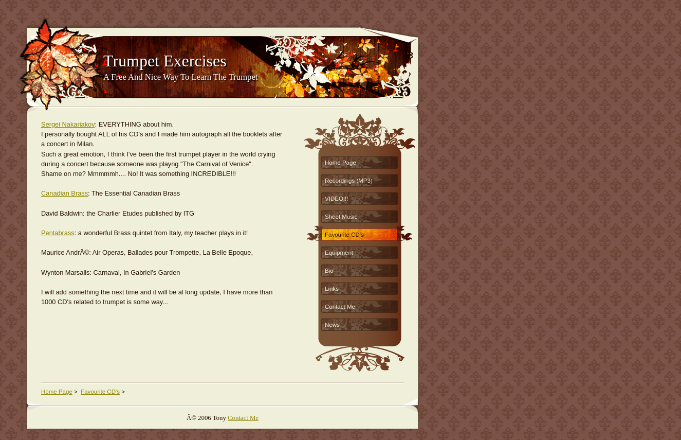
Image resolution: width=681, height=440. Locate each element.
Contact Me (340, 307)
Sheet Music (341, 217)
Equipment (339, 253)
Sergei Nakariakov (68, 124)
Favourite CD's (344, 235)
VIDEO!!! (336, 199)
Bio (329, 271)
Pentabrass (58, 233)
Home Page (340, 163)
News (332, 325)
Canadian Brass (64, 193)
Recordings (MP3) (349, 181)
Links (332, 289)
